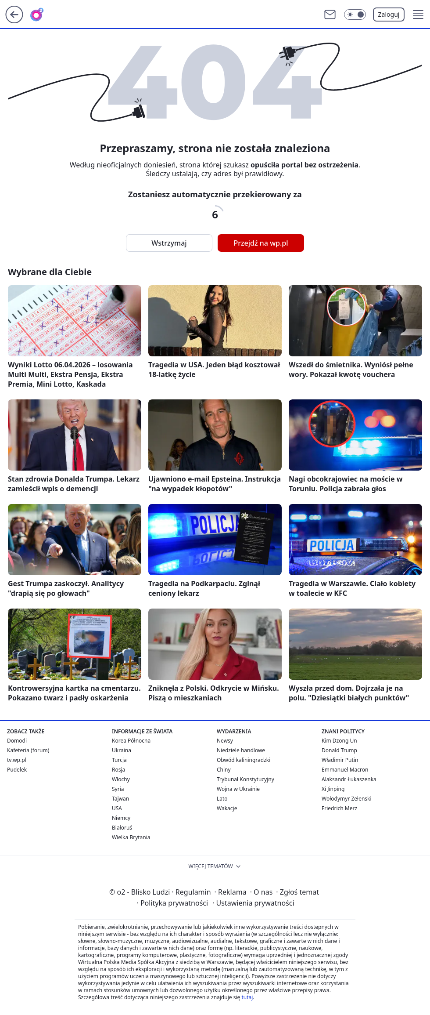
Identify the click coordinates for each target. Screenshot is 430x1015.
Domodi (17, 740)
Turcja (119, 760)
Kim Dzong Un (339, 740)
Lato (222, 798)
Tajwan (120, 798)
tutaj (247, 997)
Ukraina (121, 750)
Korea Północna (131, 740)
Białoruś (122, 827)
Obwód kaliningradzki (243, 760)
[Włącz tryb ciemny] (355, 14)
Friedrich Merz (339, 808)
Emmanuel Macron (345, 769)
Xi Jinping (333, 789)
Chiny (224, 769)
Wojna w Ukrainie (238, 789)
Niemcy (121, 818)
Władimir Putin (340, 760)
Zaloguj (389, 14)
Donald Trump (339, 750)
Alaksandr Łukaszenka (349, 779)
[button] (418, 14)
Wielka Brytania (131, 837)
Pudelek (17, 769)
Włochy (121, 779)
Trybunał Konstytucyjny (245, 779)
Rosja (118, 769)
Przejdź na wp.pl (260, 243)
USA (117, 808)
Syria (118, 789)
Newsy (225, 740)
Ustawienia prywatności (253, 903)
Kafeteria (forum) (28, 750)
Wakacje (227, 808)
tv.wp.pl (16, 760)
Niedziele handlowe (241, 750)
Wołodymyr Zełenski (347, 798)
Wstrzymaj (168, 243)
